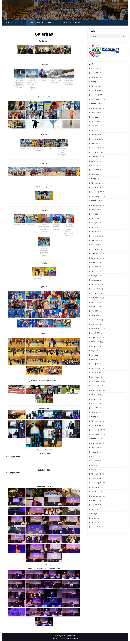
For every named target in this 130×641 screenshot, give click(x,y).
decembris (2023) (96, 192)
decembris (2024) (96, 143)
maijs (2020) (95, 355)
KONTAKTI (40, 23)
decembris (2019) (96, 377)
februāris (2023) (96, 232)
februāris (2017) (96, 522)
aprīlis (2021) (95, 315)
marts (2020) (95, 364)
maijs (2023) (95, 218)
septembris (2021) (97, 298)
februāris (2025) (96, 135)
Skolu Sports (75, 23)
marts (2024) (95, 179)
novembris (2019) (96, 381)
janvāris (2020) (96, 373)
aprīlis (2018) (95, 465)
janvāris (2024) (96, 187)
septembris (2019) (97, 390)
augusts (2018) (96, 447)
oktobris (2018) (96, 439)
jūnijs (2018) (95, 456)
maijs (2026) (95, 73)
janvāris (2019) (96, 425)
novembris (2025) (96, 99)
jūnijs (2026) (95, 68)
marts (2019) (95, 417)
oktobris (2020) (96, 333)
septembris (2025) (97, 108)
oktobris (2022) (96, 249)
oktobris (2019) (96, 386)
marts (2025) (95, 130)
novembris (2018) (96, 434)
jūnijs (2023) (95, 214)
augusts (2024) (96, 161)
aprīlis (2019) (95, 412)
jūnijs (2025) (95, 117)
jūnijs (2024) (95, 165)
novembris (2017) (96, 487)
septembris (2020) (97, 337)
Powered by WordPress (57, 638)
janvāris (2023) (96, 236)
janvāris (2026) (96, 90)
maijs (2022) (95, 271)
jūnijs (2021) (95, 311)
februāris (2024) (96, 183)
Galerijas (30, 23)
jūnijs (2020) (95, 351)
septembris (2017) (97, 496)
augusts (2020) (96, 342)
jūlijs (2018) (95, 452)
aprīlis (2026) (95, 77)
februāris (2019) (96, 421)
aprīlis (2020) (95, 359)
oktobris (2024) (96, 152)
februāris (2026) (96, 86)
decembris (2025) (96, 95)
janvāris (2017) (96, 527)
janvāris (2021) (96, 320)
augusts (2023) (96, 209)
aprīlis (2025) (95, 126)
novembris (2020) (96, 329)
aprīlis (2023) (95, 223)
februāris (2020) (96, 368)
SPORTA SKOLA (18, 23)
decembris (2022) (96, 240)
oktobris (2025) (96, 104)
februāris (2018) (96, 474)
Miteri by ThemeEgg (74, 638)
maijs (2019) (95, 408)
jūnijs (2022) (95, 267)
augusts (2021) (96, 302)
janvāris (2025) (96, 139)
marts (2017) (95, 518)
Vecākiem (63, 23)
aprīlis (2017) (95, 514)
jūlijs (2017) (95, 500)
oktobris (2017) (96, 492)
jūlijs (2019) (95, 399)
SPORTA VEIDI (51, 23)
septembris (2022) (97, 254)
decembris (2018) (96, 430)
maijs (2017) (95, 509)
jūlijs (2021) (95, 306)
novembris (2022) (96, 245)
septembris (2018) (97, 443)
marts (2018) (95, 470)
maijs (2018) (95, 461)
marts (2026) (95, 82)
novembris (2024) (96, 148)
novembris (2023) (96, 196)
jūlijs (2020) (95, 346)
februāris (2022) (96, 284)
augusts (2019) (96, 395)
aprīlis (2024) (95, 174)
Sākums (7, 23)
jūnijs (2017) (95, 505)
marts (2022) (95, 280)
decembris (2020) (96, 324)
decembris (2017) (96, 483)
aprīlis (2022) (95, 276)
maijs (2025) (95, 121)
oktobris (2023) (96, 201)
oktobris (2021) (96, 293)
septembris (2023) (97, 205)
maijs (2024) (95, 170)
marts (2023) (95, 227)
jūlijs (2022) (95, 262)
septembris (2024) (97, 157)
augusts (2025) (96, 112)
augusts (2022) (96, 258)
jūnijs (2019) (95, 403)
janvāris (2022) (96, 289)
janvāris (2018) (96, 478)
